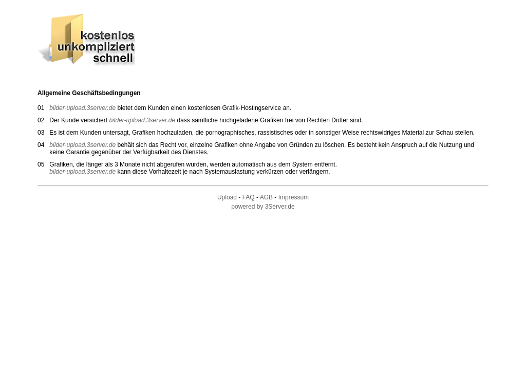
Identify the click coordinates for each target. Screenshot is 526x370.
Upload (227, 197)
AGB (266, 197)
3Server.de (280, 206)
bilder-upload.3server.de (83, 108)
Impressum (293, 197)
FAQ (248, 197)
